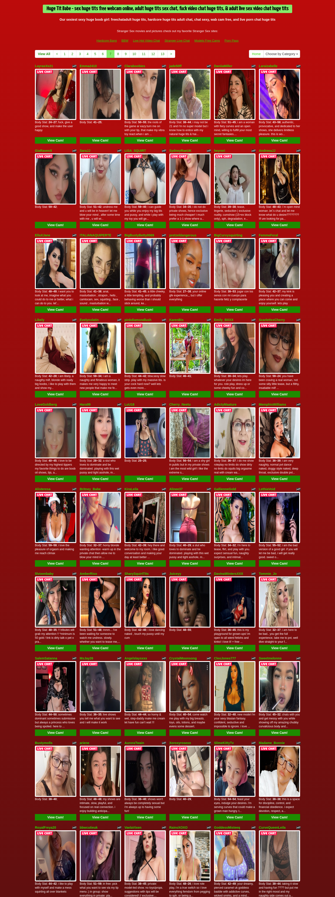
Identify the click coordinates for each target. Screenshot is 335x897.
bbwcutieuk (89, 641)
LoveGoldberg (46, 322)
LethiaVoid (267, 385)
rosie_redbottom (92, 769)
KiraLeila (131, 385)
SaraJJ (85, 130)
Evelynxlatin (89, 258)
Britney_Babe (90, 385)
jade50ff (175, 66)
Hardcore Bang (107, 40)
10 (134, 54)
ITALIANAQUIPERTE (95, 194)
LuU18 (129, 322)
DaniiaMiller (223, 66)
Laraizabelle (268, 66)
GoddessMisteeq (227, 641)
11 (144, 54)
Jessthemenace (92, 705)
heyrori (219, 130)
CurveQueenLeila (272, 641)
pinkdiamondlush (137, 258)
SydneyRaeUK (180, 130)
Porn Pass (231, 40)
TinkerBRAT (133, 705)
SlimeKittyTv (224, 577)
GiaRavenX (43, 130)
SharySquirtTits (136, 449)
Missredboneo (270, 705)
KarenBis (176, 258)
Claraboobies (134, 66)
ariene (84, 577)
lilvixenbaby (44, 449)
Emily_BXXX (223, 258)
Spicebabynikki (47, 769)
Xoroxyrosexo (180, 577)
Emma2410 (88, 66)
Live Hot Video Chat (146, 40)
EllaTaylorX (178, 705)
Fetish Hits (168, 890)
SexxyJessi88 (224, 705)
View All (44, 54)
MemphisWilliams (272, 322)
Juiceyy (175, 449)
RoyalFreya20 (45, 641)
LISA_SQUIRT (135, 130)
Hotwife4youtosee (49, 705)
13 (162, 54)
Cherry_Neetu (180, 322)
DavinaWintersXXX (228, 449)
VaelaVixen (132, 641)
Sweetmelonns (270, 513)
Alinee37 (176, 385)
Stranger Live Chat (177, 40)
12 (153, 54)
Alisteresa (42, 385)
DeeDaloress (224, 769)
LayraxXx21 (44, 66)
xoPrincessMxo (136, 769)
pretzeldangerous (183, 194)
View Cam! (55, 120)
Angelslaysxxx (135, 513)
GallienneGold (225, 385)
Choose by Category (281, 54)
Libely (39, 258)
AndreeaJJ (267, 130)
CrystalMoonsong (183, 513)
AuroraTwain (134, 577)
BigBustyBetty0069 (139, 194)
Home (256, 54)
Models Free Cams (207, 40)
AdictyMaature (225, 322)
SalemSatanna (46, 513)
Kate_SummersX (182, 769)
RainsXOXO (178, 641)
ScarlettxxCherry (272, 258)
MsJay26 (86, 513)
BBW (124, 40)
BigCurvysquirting (228, 194)
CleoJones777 (225, 513)
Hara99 (85, 322)
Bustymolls (43, 577)
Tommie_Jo (268, 449)
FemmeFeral (268, 194)
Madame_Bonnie (272, 577)
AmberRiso (88, 449)
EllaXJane (42, 194)
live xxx (213, 857)
